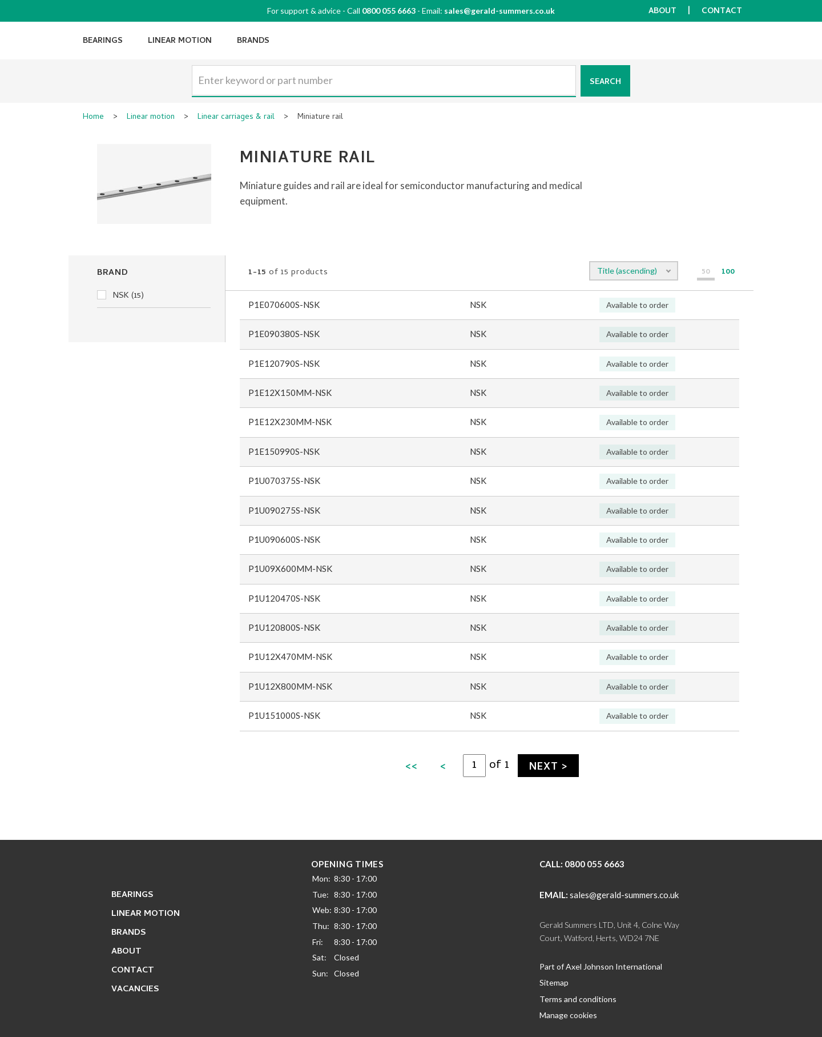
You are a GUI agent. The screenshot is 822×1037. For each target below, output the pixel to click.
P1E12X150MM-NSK (290, 392)
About (662, 11)
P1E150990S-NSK (284, 451)
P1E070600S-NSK (284, 304)
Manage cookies (568, 1015)
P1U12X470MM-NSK (290, 656)
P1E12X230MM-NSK (290, 422)
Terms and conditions (577, 999)
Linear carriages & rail (236, 117)
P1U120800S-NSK (284, 627)
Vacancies (135, 989)
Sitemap (554, 982)
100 (728, 273)
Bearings (103, 41)
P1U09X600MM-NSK (290, 568)
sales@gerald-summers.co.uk (499, 10)
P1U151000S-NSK (284, 715)
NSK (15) (120, 296)
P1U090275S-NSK (284, 510)
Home (93, 117)
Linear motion (151, 117)
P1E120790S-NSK (284, 363)
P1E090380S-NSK (284, 334)
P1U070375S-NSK (284, 480)
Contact (722, 11)
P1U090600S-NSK (284, 539)
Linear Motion (180, 41)
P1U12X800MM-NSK (290, 686)
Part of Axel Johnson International (600, 966)
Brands (253, 41)
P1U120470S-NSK (284, 598)
